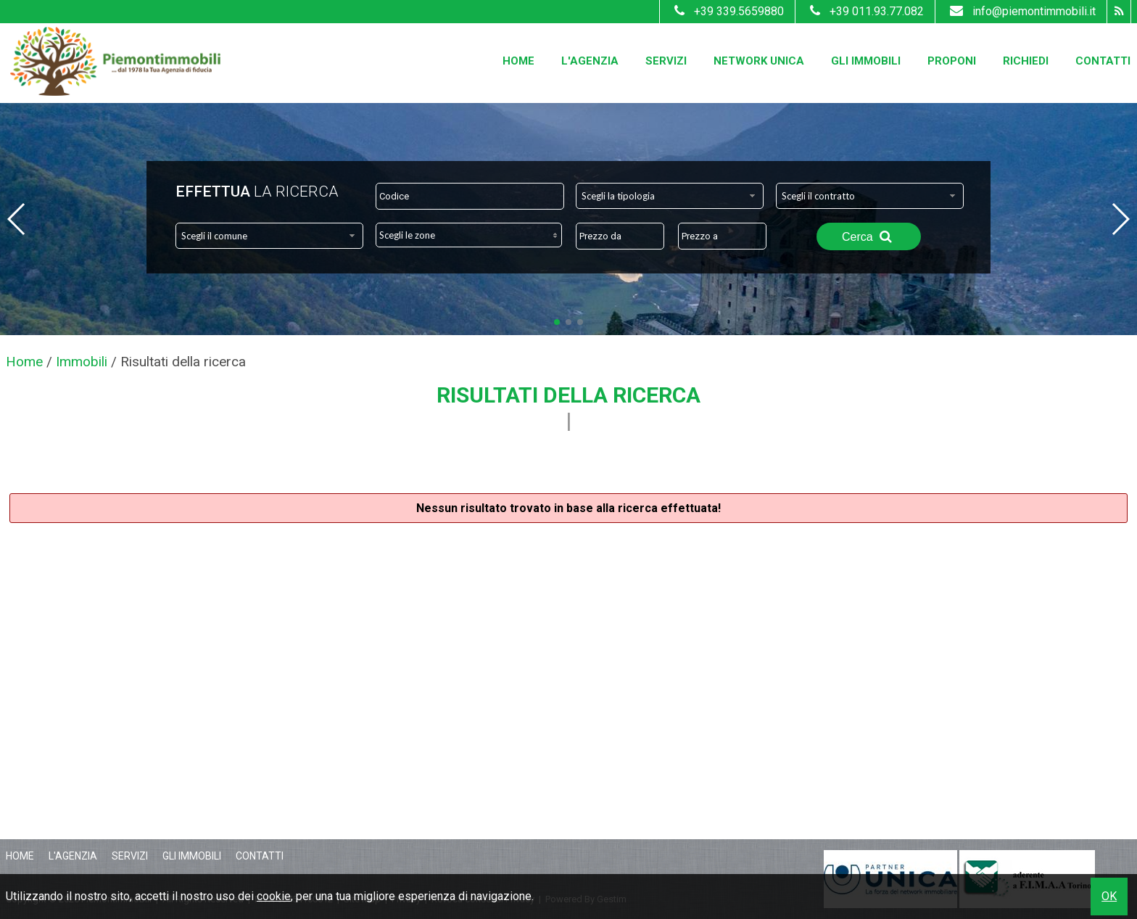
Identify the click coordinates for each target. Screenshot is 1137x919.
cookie (274, 896)
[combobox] (670, 196)
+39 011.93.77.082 (865, 11)
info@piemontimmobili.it (1021, 11)
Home (518, 60)
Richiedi (1026, 60)
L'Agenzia (590, 60)
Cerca (869, 236)
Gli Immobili (866, 60)
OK (1109, 896)
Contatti (1102, 60)
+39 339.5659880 (727, 11)
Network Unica (759, 60)
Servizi (666, 60)
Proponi (951, 60)
